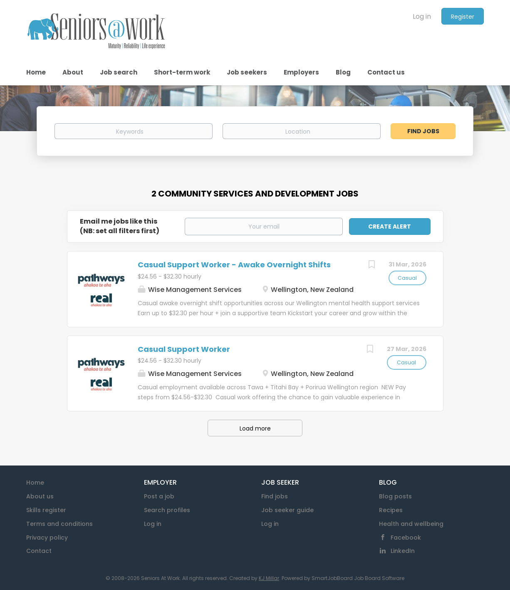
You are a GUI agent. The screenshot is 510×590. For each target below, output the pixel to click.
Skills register (46, 510)
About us (40, 496)
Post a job (159, 496)
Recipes (391, 510)
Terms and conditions (59, 524)
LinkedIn (403, 551)
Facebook (406, 537)
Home (35, 482)
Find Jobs (423, 131)
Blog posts (395, 496)
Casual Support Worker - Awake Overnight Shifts (234, 264)
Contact (39, 551)
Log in (422, 16)
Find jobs (274, 496)
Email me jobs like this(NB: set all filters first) (119, 226)
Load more (255, 428)
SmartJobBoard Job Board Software (358, 578)
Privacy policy (47, 537)
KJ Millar (269, 578)
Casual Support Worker (184, 349)
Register (462, 16)
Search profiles (167, 510)
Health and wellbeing (411, 524)
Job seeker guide (287, 510)
